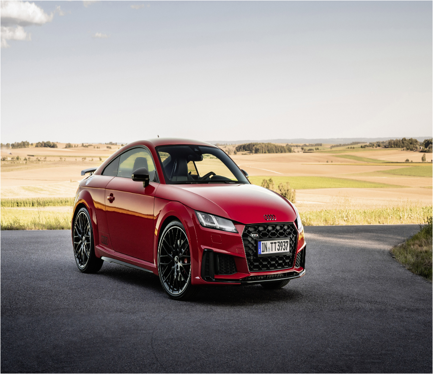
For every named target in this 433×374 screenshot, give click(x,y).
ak (38, 338)
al (54, 338)
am (72, 338)
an (90, 338)
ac (6, 338)
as (124, 338)
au (141, 338)
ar (107, 338)
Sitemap (213, 366)
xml (224, 366)
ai (22, 338)
